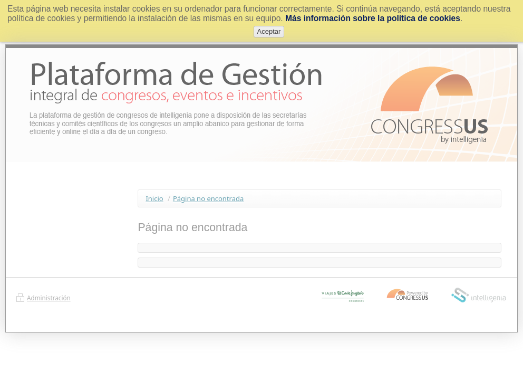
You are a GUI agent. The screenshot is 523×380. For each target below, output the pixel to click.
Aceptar (269, 31)
